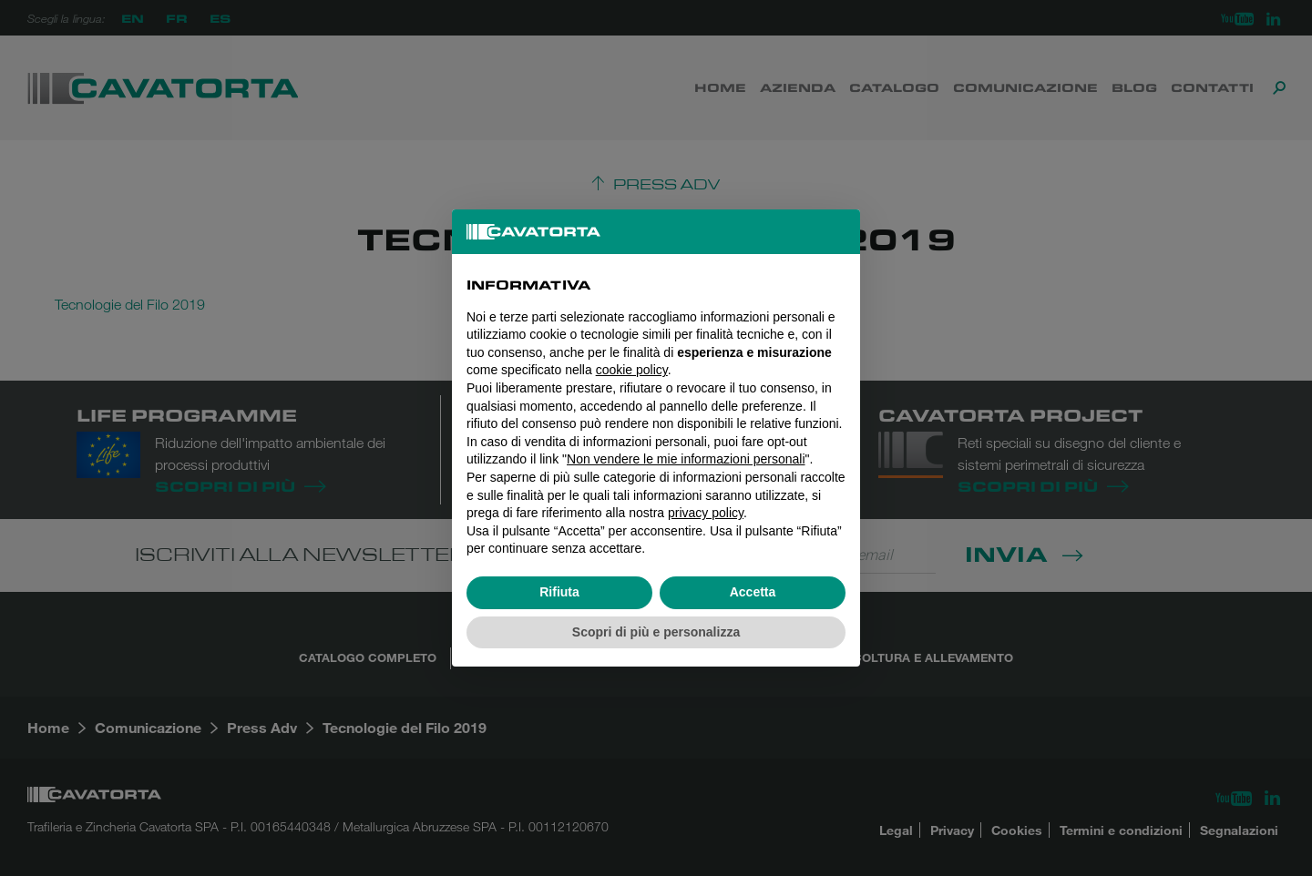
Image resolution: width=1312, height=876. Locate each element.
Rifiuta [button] (559, 592)
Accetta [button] (753, 592)
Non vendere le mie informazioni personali (686, 459)
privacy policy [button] (705, 512)
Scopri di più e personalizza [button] (656, 632)
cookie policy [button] (632, 369)
